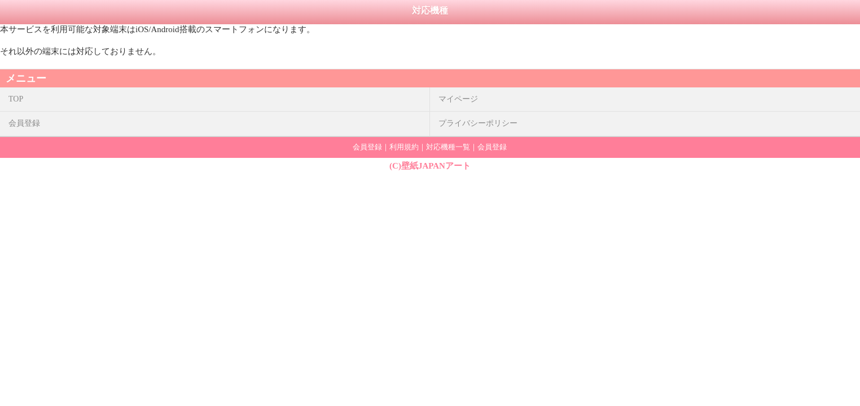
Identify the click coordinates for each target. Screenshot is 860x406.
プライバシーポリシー (477, 123)
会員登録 (24, 123)
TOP (15, 99)
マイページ (458, 99)
